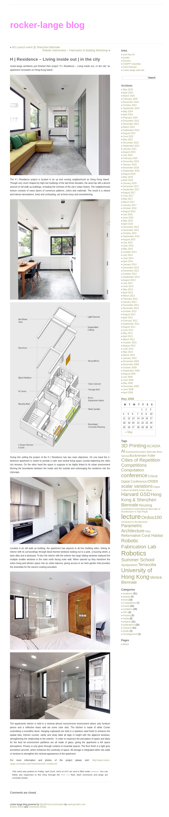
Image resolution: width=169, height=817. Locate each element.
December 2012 (131, 305)
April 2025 (128, 92)
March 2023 (129, 127)
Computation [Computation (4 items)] (132, 470)
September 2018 (131, 171)
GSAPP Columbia (132, 64)
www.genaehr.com (76, 804)
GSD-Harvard (130, 67)
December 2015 (131, 227)
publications (129, 625)
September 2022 (131, 130)
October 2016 (130, 208)
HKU (125, 612)
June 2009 (128, 380)
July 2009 (128, 377)
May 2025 (128, 89)
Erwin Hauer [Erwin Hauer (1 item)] (145, 490)
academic (128, 593)
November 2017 (131, 186)
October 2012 (130, 311)
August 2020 (129, 152)
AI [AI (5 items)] (123, 451)
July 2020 (128, 155)
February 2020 (130, 158)
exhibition (127, 609)
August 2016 (129, 211)
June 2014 (128, 258)
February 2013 (130, 299)
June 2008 (128, 389)
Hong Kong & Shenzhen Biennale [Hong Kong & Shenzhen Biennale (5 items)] (141, 499)
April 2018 (128, 180)
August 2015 (129, 239)
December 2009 (131, 361)
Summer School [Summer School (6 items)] (137, 559)
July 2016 (128, 214)
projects (95, 771)
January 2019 (130, 164)
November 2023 (131, 124)
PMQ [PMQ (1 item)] (147, 531)
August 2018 (129, 174)
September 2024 (131, 108)
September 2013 (131, 277)
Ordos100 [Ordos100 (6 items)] (151, 517)
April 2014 (128, 261)
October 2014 (130, 252)
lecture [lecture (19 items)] (131, 516)
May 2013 (128, 289)
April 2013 (128, 292)
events (126, 606)
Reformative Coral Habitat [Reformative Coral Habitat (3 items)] (142, 535)
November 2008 (131, 386)
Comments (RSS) (37, 807)
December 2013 (131, 267)
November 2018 (131, 167)
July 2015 (128, 242)
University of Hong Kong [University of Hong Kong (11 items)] (136, 573)
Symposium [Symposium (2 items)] (129, 565)
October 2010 (130, 342)
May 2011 (128, 333)
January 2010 (130, 358)
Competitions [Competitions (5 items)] (134, 465)
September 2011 (131, 324)
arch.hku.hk (129, 54)
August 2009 (129, 374)
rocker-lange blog (47, 25)
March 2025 (129, 96)
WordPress (45, 804)
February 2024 (130, 117)
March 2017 (129, 202)
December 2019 (131, 161)
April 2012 (128, 317)
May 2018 (128, 177)
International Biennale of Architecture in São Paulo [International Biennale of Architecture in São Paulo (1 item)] (140, 510)
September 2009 (131, 370)
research (127, 628)
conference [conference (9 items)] (134, 475)
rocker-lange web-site (133, 70)
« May (129, 432)
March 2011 (129, 339)
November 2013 (131, 271)
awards (126, 596)
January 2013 (130, 302)
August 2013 (129, 280)
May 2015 (128, 249)
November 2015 (131, 230)
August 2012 (129, 314)
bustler (126, 57)
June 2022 (128, 136)
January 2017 (130, 205)
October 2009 (130, 367)
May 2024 (128, 111)
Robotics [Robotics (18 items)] (133, 553)
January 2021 (130, 149)
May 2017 (128, 199)
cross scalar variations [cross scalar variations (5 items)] (139, 484)
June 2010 (128, 349)
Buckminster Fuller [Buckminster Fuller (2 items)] (142, 455)
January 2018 (130, 183)
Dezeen (127, 61)
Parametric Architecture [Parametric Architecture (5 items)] (133, 528)
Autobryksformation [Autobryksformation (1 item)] (136, 451)
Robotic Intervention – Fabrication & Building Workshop (75, 50)
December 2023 (131, 121)
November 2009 (131, 364)
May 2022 (128, 139)
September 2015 (131, 236)
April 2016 (128, 224)
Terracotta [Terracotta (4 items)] (147, 564)
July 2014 (128, 255)
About (126, 644)
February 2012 (130, 320)
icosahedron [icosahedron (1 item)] (127, 509)
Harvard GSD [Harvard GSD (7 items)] (135, 494)
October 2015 (130, 233)
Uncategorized (130, 634)
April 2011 (128, 336)
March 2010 (129, 355)
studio (126, 631)
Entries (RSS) (17, 807)
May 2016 (128, 221)
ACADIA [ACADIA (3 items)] (154, 446)
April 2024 (128, 114)
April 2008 (128, 392)
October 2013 (130, 274)
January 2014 (130, 264)
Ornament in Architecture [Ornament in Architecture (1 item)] (134, 521)
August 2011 (129, 327)
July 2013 (128, 283)
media (126, 618)
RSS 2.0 (65, 774)
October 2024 (130, 105)
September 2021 (131, 146)
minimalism (58, 804)
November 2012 (131, 308)
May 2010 (128, 352)
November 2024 (131, 102)
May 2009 (128, 383)
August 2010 (129, 345)
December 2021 (131, 142)
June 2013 (128, 286)
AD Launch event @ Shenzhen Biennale (36, 47)
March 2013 (129, 295)
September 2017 (131, 189)
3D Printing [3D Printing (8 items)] (133, 445)
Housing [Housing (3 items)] (145, 505)
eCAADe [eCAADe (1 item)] (134, 490)
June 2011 (128, 330)
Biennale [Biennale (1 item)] (151, 451)
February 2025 (130, 99)
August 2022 (129, 133)
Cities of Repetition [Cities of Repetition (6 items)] (140, 459)
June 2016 (128, 217)
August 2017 (129, 192)
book (125, 600)
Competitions (129, 603)
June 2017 (128, 196)
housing (127, 615)
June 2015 (128, 246)
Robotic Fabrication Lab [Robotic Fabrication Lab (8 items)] (138, 544)
